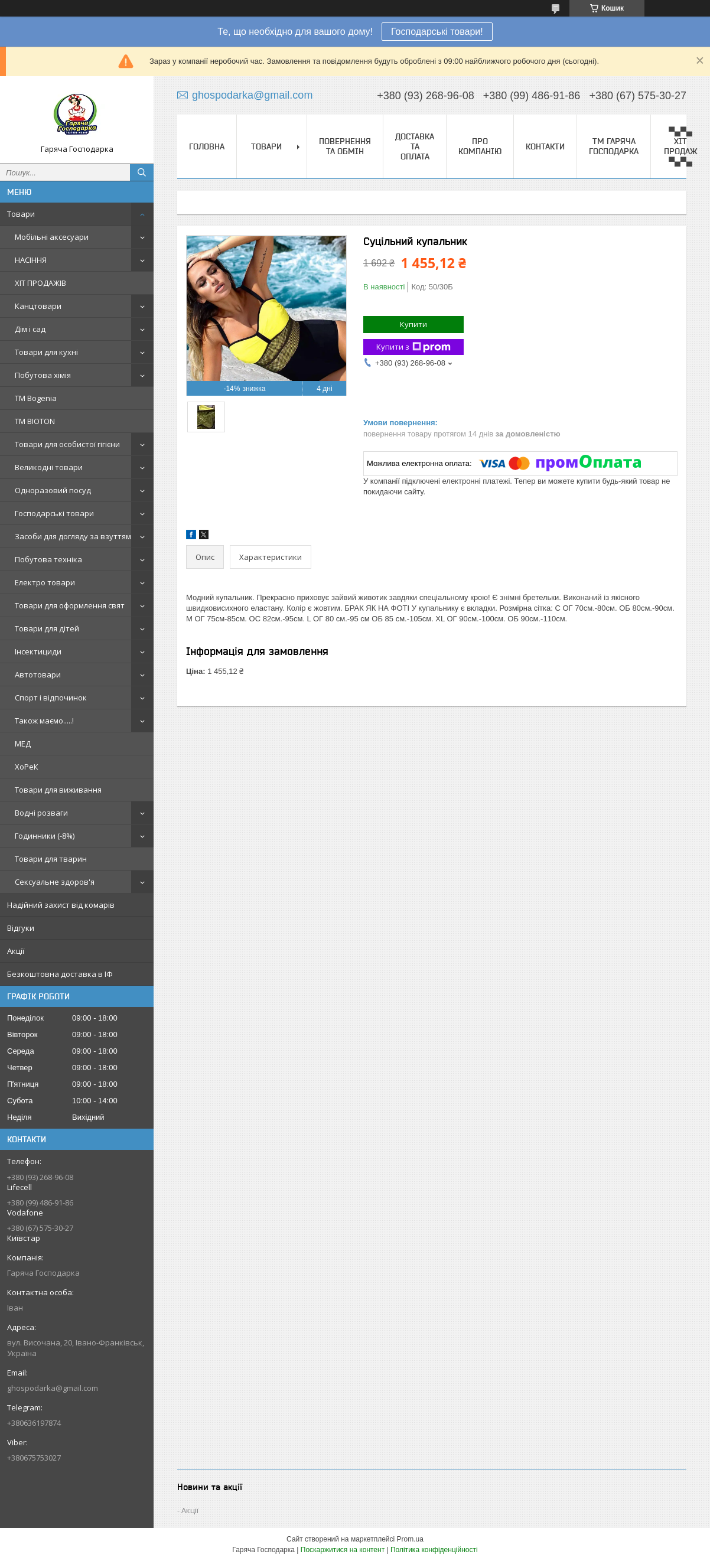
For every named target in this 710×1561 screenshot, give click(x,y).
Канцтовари (38, 306)
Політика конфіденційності (434, 1550)
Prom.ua (410, 1539)
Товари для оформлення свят (70, 605)
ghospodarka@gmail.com (52, 1388)
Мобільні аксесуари (52, 237)
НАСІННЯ (31, 260)
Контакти (545, 146)
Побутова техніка (48, 559)
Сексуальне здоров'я (55, 881)
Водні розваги (41, 812)
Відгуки (20, 928)
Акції (15, 951)
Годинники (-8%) (44, 835)
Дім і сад (30, 329)
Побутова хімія (43, 375)
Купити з (413, 347)
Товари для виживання (58, 789)
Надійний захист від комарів (61, 905)
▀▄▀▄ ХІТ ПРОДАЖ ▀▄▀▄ (681, 146)
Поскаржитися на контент (343, 1550)
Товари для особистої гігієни (67, 444)
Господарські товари (54, 513)
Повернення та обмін (345, 146)
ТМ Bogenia (36, 398)
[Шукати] (142, 172)
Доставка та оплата (414, 146)
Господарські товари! (437, 32)
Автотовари (38, 674)
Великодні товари (49, 467)
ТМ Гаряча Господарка (614, 146)
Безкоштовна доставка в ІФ (60, 974)
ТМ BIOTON (35, 421)
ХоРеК (26, 766)
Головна (206, 146)
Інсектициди (38, 651)
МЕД (23, 743)
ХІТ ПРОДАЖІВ (40, 283)
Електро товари (45, 582)
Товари (21, 213)
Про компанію (479, 146)
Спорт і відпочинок (51, 697)
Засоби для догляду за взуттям (73, 536)
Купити (413, 324)
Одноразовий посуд (53, 490)
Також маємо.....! (44, 720)
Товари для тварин (51, 858)
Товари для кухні (46, 352)
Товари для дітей (47, 628)
